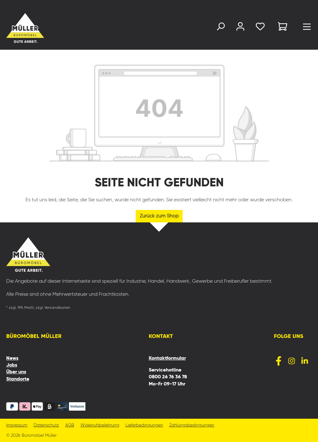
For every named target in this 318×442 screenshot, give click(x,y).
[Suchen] (220, 27)
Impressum (16, 425)
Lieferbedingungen (144, 425)
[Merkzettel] (260, 27)
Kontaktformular (167, 358)
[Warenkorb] (282, 27)
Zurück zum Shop (159, 216)
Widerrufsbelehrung (99, 425)
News (12, 358)
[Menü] (307, 28)
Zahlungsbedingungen (191, 425)
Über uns (16, 372)
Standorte (17, 379)
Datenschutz (46, 425)
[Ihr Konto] (240, 27)
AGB (69, 425)
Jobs (11, 365)
